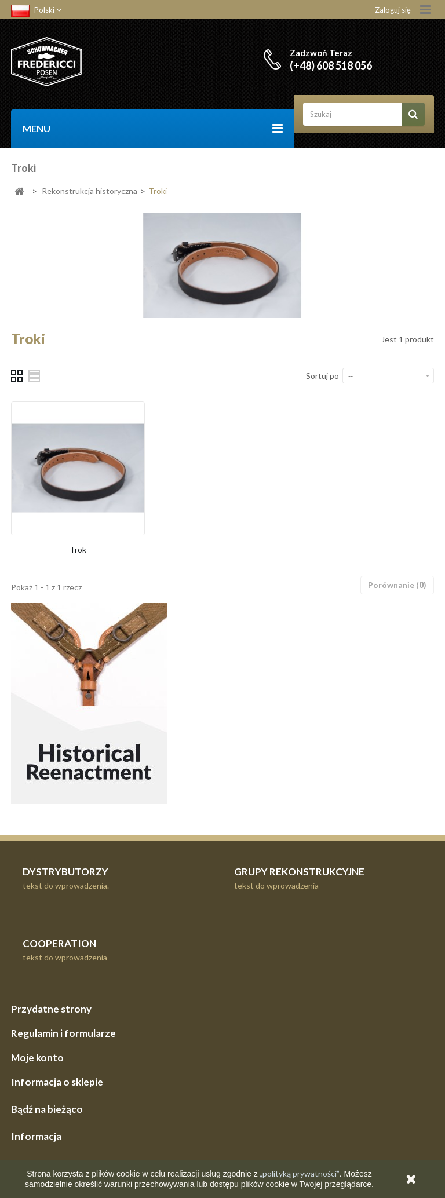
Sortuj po (322, 376)
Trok (78, 549)
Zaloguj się (393, 9)
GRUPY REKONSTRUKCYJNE (299, 871)
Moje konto (37, 1057)
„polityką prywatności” (299, 1173)
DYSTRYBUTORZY (65, 871)
